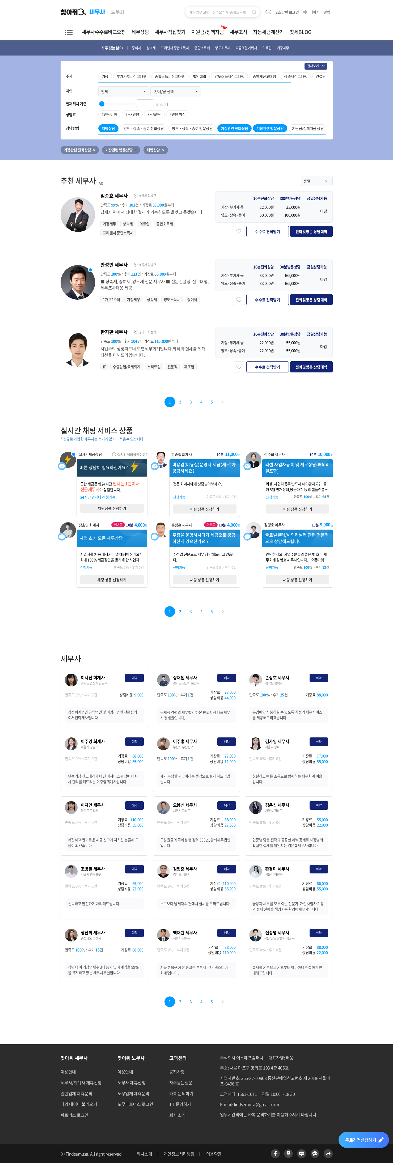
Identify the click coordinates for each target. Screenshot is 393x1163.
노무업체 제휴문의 (133, 1093)
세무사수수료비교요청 (103, 32)
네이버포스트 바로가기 (288, 1153)
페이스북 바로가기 (275, 1153)
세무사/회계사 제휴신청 (81, 1082)
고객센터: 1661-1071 (238, 1094)
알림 (327, 12)
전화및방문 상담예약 (311, 231)
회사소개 (144, 1154)
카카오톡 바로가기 (314, 1153)
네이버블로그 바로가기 (301, 1153)
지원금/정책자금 (209, 30)
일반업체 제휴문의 (76, 1093)
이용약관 (214, 1154)
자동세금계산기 (268, 32)
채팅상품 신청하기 (112, 508)
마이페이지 (311, 12)
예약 (134, 678)
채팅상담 (153, 149)
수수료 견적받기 (267, 231)
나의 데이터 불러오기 (79, 1104)
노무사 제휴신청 (131, 1082)
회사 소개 (177, 1115)
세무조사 (238, 32)
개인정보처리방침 (179, 1154)
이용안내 (68, 1071)
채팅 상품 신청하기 (204, 509)
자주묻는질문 (180, 1082)
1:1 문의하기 (180, 1104)
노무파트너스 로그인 (135, 1104)
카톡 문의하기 (181, 1093)
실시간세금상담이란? (132, 454)
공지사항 (177, 1071)
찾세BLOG (300, 32)
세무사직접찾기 (170, 32)
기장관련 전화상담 (77, 149)
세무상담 (140, 32)
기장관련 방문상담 (119, 149)
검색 (254, 12)
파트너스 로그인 (74, 1115)
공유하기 (328, 1153)
